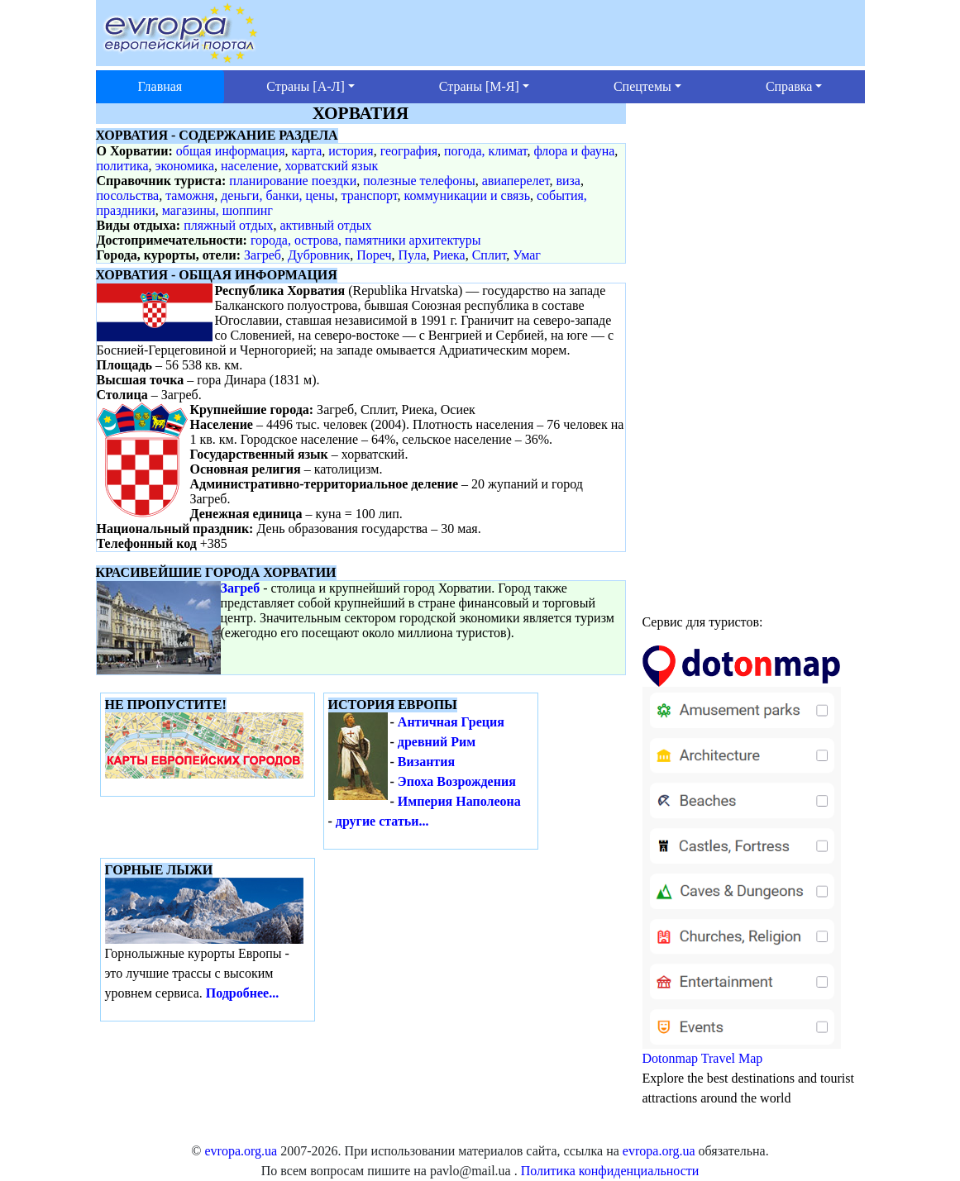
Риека (448, 255)
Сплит (489, 255)
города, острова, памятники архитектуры (366, 240)
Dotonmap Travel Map (741, 862)
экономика (184, 166)
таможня (189, 195)
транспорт (369, 195)
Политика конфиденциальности (610, 1171)
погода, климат (485, 151)
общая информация (230, 151)
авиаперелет (516, 181)
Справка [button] (789, 86)
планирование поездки (292, 181)
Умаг (527, 255)
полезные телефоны (419, 181)
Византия (426, 762)
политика (123, 166)
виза (568, 181)
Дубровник (319, 255)
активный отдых (325, 225)
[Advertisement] (753, 351)
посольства (128, 195)
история (350, 151)
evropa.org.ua (240, 1151)
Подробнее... (242, 993)
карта (307, 151)
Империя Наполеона (459, 801)
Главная (160, 86)
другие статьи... (382, 821)
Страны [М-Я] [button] (479, 86)
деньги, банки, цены (277, 195)
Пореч (373, 255)
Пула (413, 255)
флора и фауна (573, 151)
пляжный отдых (228, 225)
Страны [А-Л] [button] (305, 86)
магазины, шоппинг (217, 210)
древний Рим (436, 742)
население (249, 166)
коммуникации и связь (467, 195)
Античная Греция (451, 722)
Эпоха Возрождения (457, 781)
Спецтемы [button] (642, 86)
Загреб (262, 255)
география (408, 151)
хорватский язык (331, 166)
